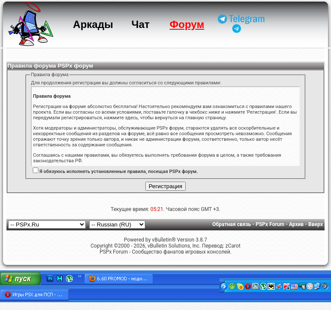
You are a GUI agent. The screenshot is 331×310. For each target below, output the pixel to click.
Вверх (315, 224)
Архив (296, 224)
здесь (131, 118)
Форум (187, 24)
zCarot (232, 246)
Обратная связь (231, 224)
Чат (140, 24)
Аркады (93, 24)
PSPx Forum (270, 224)
